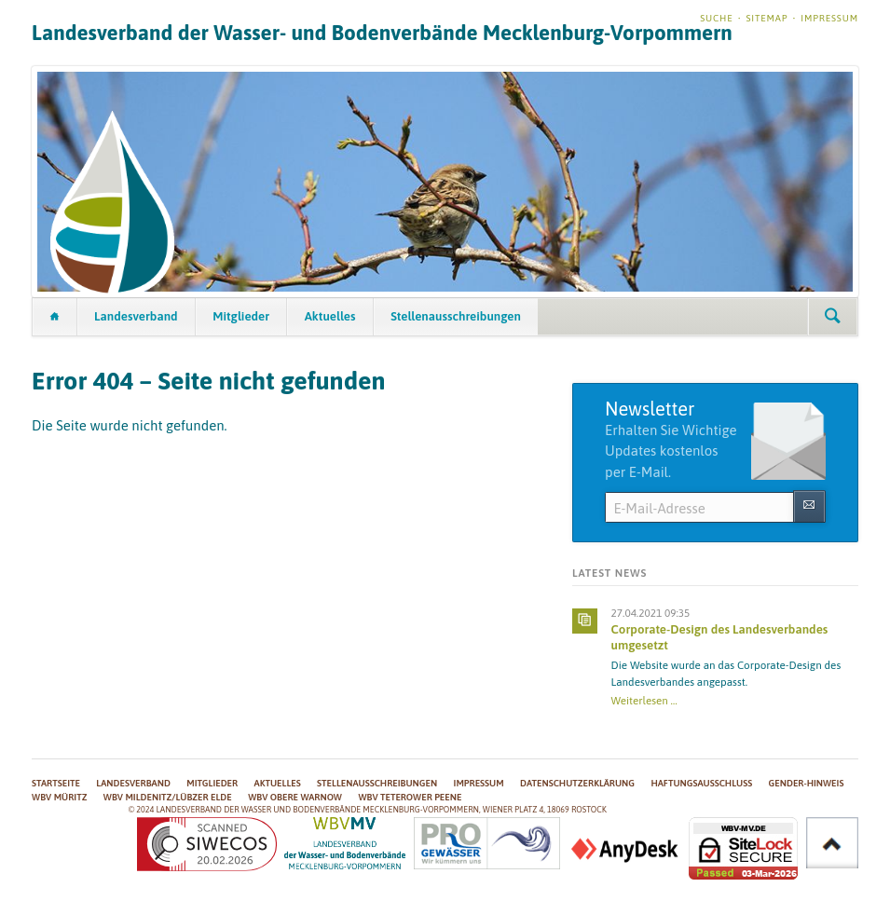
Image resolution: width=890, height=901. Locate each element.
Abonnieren (809, 506)
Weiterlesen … (644, 700)
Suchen (832, 316)
